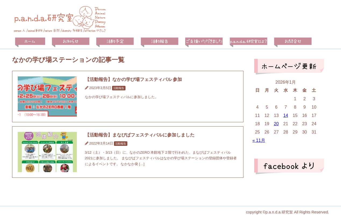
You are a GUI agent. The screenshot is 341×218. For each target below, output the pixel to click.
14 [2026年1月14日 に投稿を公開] (285, 115)
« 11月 (258, 140)
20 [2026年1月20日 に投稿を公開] (276, 123)
